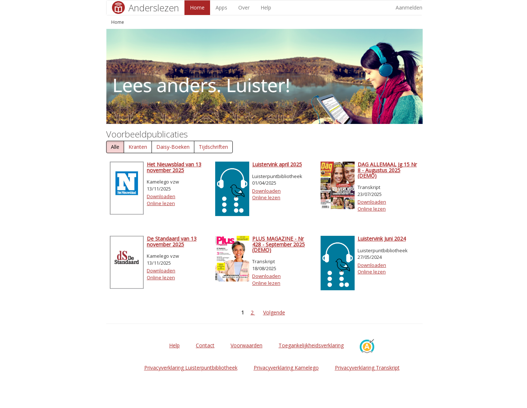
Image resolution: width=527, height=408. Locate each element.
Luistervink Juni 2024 (382, 238)
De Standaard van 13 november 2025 (172, 241)
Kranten (137, 146)
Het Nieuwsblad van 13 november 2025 (174, 167)
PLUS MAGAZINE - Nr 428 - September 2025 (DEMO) (278, 244)
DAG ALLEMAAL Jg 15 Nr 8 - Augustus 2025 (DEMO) (387, 170)
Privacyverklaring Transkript (367, 367)
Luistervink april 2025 (277, 164)
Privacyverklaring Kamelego (286, 367)
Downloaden (161, 196)
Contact (205, 345)
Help (266, 7)
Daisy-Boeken (173, 146)
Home (197, 7)
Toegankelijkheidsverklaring (311, 345)
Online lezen (161, 203)
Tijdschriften (213, 146)
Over (244, 7)
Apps (221, 7)
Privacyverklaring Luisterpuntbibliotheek (191, 367)
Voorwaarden (246, 345)
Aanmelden (409, 7)
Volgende (274, 312)
